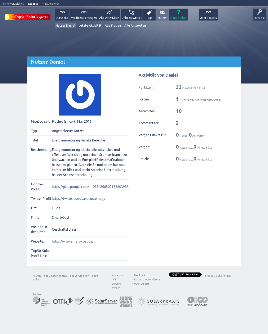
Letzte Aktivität (90, 25)
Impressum (118, 275)
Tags (149, 17)
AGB (114, 279)
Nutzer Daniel (65, 25)
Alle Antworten (135, 25)
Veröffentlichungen (84, 17)
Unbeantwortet (132, 17)
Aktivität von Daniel (158, 75)
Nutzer (162, 17)
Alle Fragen (113, 25)
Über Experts (208, 17)
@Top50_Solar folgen (218, 275)
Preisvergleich (50, 3)
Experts (33, 3)
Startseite (62, 17)
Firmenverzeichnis (13, 3)
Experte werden (116, 285)
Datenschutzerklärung (144, 279)
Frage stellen (178, 17)
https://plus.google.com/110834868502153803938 (90, 187)
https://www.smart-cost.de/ (72, 241)
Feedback (139, 275)
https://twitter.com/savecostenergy (78, 198)
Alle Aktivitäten (109, 17)
